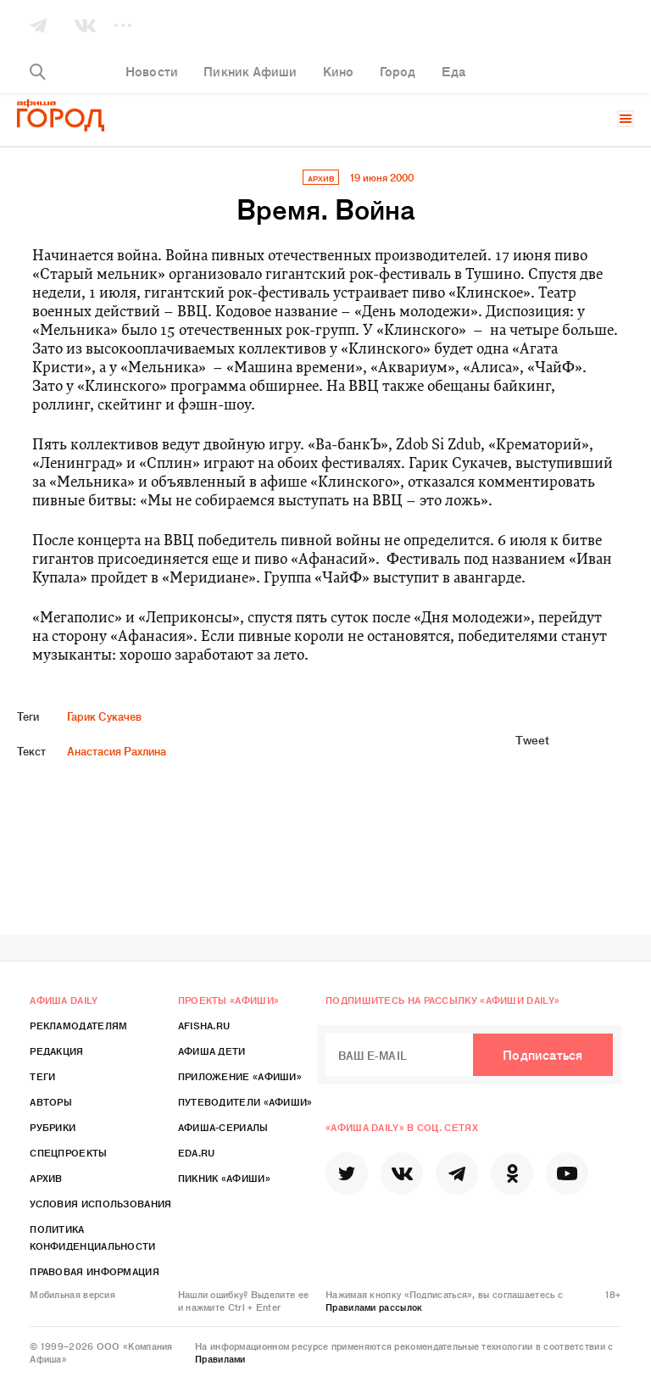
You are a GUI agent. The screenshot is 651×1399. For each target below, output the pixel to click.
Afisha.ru (204, 1025)
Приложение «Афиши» (240, 1076)
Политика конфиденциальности (92, 1237)
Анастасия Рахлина (116, 751)
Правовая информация (94, 1271)
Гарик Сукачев (104, 716)
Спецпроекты (68, 1152)
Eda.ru (196, 1152)
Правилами (220, 1358)
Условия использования (100, 1203)
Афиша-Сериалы (223, 1127)
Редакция (56, 1050)
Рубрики (52, 1127)
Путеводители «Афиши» (245, 1101)
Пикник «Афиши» (224, 1178)
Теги (42, 1076)
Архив (46, 1178)
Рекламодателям (78, 1025)
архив (321, 178)
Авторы (51, 1101)
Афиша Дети (212, 1050)
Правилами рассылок (374, 1307)
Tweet (532, 739)
